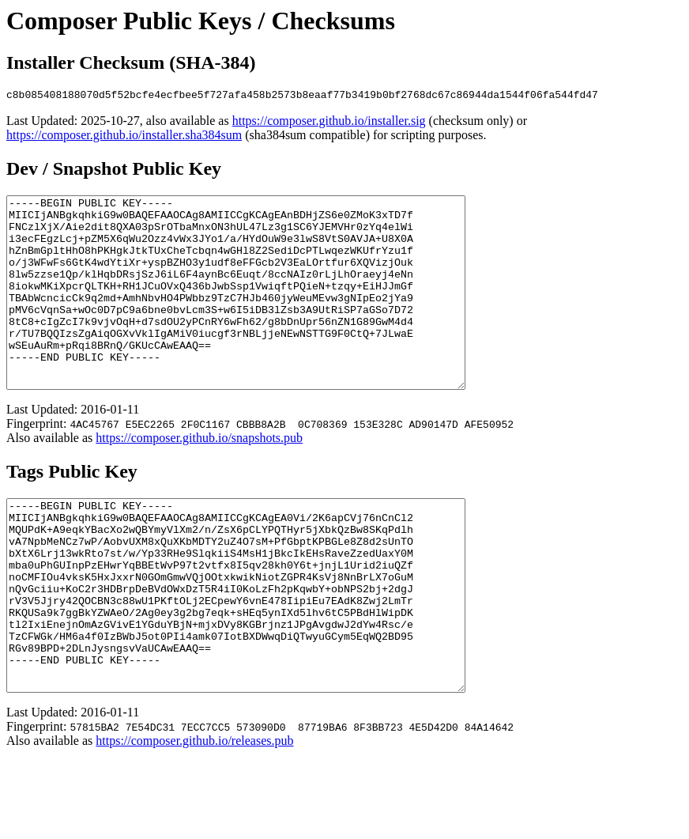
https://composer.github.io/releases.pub (194, 819)
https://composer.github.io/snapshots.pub (199, 478)
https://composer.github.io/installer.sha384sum (124, 137)
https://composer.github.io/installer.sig (329, 123)
